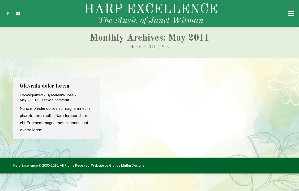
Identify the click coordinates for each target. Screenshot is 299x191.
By (60, 95)
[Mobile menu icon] (291, 13)
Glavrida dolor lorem (44, 86)
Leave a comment (55, 100)
